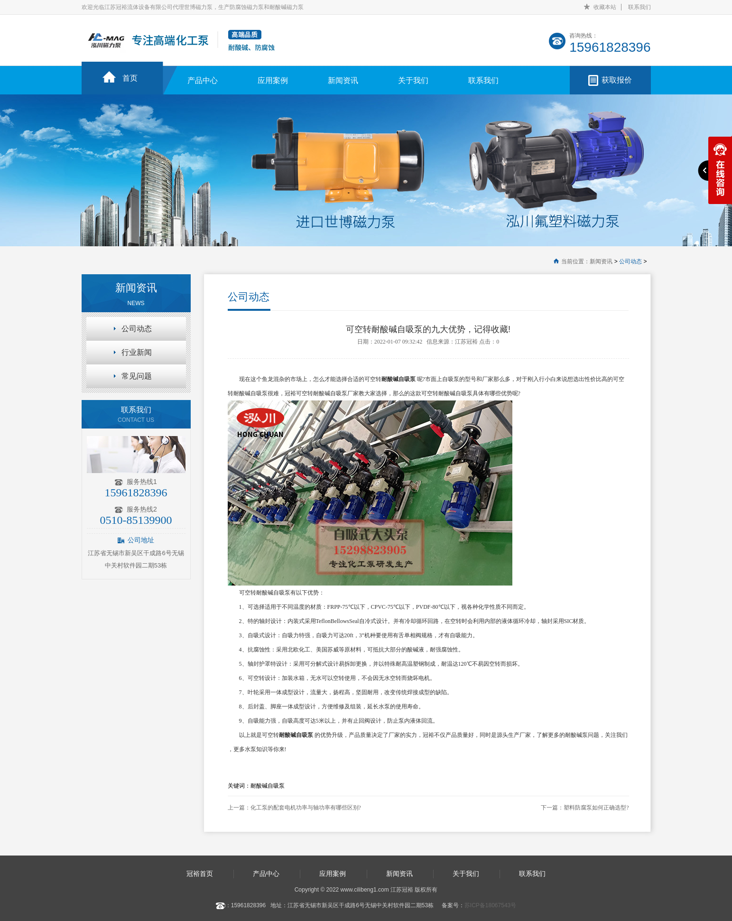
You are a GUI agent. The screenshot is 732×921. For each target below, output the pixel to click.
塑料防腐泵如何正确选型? (596, 807)
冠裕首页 (199, 873)
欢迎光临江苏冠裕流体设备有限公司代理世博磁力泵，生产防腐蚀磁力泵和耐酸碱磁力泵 (193, 7)
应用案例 (273, 80)
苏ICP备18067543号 (490, 905)
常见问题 (136, 376)
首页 (130, 78)
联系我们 (639, 7)
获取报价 (617, 80)
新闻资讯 (343, 80)
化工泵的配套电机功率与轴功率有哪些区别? (305, 807)
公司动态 (630, 261)
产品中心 (202, 80)
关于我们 (413, 80)
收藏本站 (604, 7)
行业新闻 (136, 352)
